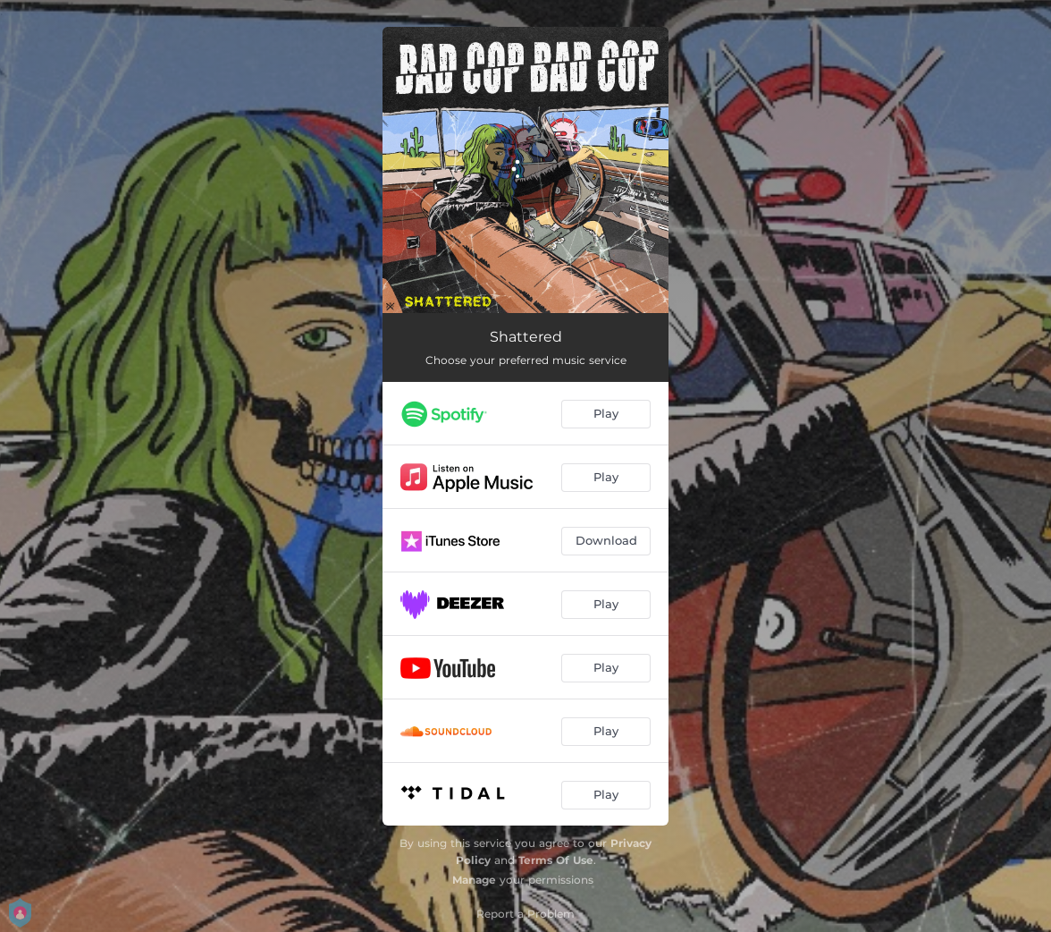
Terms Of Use (555, 860)
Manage (474, 879)
